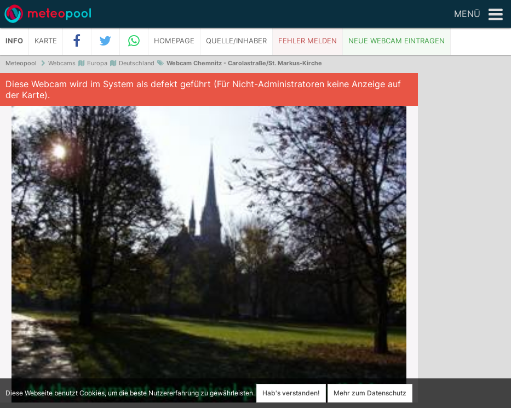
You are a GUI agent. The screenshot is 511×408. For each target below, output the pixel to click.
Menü (478, 15)
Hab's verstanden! (291, 393)
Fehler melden (307, 41)
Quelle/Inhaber (236, 41)
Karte (46, 41)
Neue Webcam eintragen (396, 41)
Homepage (174, 41)
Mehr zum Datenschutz (370, 393)
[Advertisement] (464, 241)
